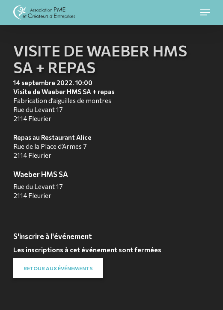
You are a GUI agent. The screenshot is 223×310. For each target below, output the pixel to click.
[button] (205, 12)
